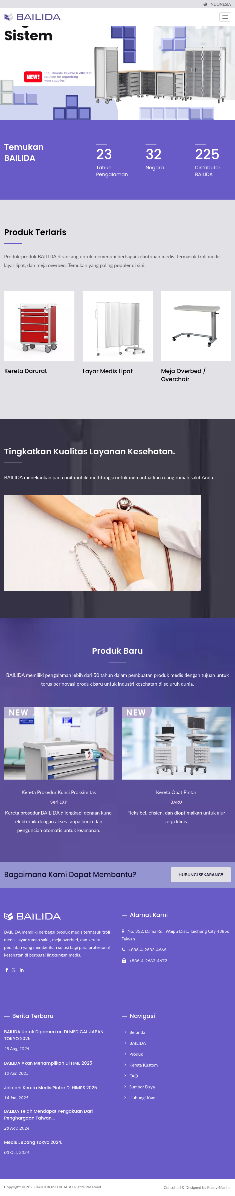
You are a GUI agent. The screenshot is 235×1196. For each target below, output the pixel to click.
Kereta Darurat (25, 371)
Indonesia (220, 4)
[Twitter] (14, 970)
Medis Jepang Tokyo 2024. (33, 1142)
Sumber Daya (142, 1086)
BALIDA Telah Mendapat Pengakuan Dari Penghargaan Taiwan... (48, 1114)
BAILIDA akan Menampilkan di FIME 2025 (48, 1063)
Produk (136, 1053)
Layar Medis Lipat (108, 371)
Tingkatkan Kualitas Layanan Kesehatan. (89, 451)
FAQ (133, 1075)
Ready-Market (219, 1187)
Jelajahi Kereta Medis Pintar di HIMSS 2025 (50, 1088)
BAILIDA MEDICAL (52, 1187)
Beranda (137, 1032)
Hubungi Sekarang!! (201, 874)
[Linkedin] (22, 970)
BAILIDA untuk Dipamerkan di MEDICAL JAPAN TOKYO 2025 (53, 1035)
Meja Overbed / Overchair (183, 375)
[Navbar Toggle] (225, 17)
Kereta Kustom (143, 1064)
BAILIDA (137, 1043)
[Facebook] (6, 970)
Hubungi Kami (143, 1097)
